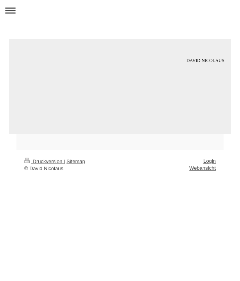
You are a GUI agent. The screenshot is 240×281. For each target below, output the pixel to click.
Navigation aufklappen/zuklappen (120, 10)
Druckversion (44, 161)
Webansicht (202, 168)
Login (209, 161)
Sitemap (75, 161)
